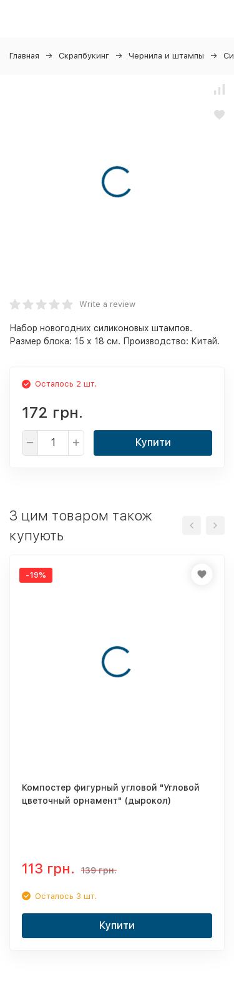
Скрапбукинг (84, 55)
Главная (24, 55)
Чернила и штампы (166, 55)
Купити (153, 442)
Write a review (107, 304)
